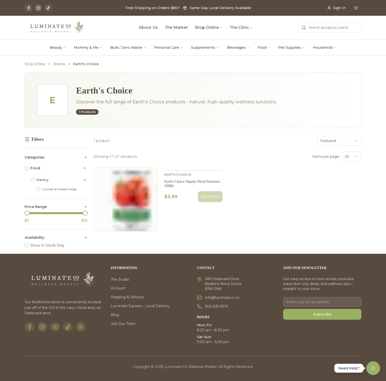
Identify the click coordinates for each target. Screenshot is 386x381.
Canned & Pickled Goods (59, 189)
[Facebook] (28, 8)
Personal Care (168, 47)
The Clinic (241, 27)
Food (263, 47)
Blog (115, 315)
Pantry (42, 180)
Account (118, 288)
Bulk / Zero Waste (128, 47)
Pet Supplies (291, 47)
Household (324, 47)
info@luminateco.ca (222, 297)
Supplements (205, 47)
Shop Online (209, 27)
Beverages (238, 47)
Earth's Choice (178, 174)
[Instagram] (38, 8)
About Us (148, 27)
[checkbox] (27, 168)
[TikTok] (48, 8)
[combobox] (339, 141)
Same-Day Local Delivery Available (220, 8)
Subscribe (322, 314)
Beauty (58, 47)
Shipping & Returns (127, 297)
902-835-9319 (216, 306)
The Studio (120, 279)
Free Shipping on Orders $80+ (153, 8)
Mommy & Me (88, 47)
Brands (59, 64)
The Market (176, 27)
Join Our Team (123, 323)
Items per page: (326, 156)
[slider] (27, 213)
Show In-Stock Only (47, 245)
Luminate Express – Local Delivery (140, 306)
